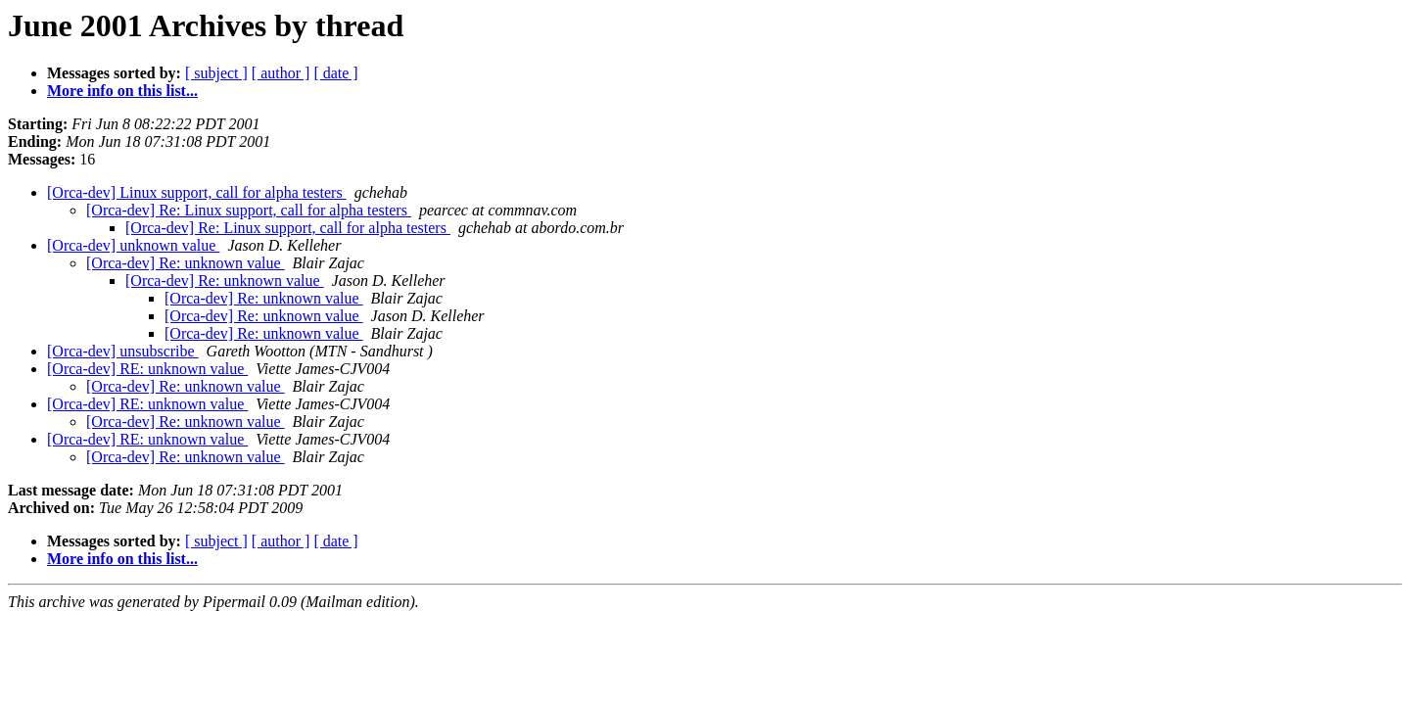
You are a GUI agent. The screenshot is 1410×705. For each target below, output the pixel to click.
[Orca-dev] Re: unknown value (185, 263)
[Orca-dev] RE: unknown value (147, 368)
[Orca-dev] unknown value (133, 245)
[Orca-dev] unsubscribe (123, 351)
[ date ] (335, 73)
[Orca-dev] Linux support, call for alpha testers (197, 192)
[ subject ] (216, 73)
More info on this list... (122, 90)
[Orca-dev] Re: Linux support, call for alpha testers (248, 210)
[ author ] (281, 73)
